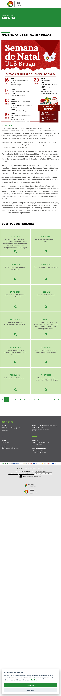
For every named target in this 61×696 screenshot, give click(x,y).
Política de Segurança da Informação (21, 474)
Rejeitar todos (31, 690)
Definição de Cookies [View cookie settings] (43, 474)
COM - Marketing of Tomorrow (30, 476)
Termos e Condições (38, 471)
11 (48, 399)
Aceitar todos (30, 685)
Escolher (34, 680)
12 (54, 399)
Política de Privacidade (22, 471)
